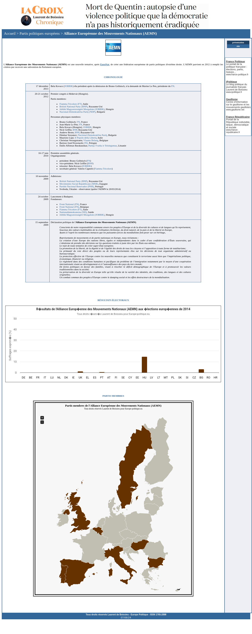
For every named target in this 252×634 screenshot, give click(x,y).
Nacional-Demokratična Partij (92, 135)
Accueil (10, 33)
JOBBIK (68, 86)
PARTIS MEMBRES (113, 395)
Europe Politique (139, 614)
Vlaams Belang (90, 140)
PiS (86, 143)
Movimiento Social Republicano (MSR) (78, 183)
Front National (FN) (69, 204)
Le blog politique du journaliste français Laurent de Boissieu (236, 87)
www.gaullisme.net (235, 109)
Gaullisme (232, 99)
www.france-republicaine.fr (233, 131)
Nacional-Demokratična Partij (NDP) (77, 111)
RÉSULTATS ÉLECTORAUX (113, 300)
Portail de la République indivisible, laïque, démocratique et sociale (238, 123)
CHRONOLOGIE (113, 77)
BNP (75, 129)
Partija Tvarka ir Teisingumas (102, 145)
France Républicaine (238, 116)
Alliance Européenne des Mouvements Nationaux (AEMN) (110, 33)
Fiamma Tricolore (103, 168)
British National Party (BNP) (73, 106)
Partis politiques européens (40, 33)
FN (172, 86)
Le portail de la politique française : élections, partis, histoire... (236, 68)
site (238, 46)
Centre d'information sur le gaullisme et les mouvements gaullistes (238, 104)
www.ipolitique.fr (234, 92)
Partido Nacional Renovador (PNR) (76, 186)
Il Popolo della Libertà (86, 137)
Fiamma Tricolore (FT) (70, 104)
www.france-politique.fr (237, 74)
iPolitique (231, 81)
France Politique (235, 61)
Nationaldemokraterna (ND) (73, 212)
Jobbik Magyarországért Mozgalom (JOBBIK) (82, 109)
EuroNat (104, 64)
